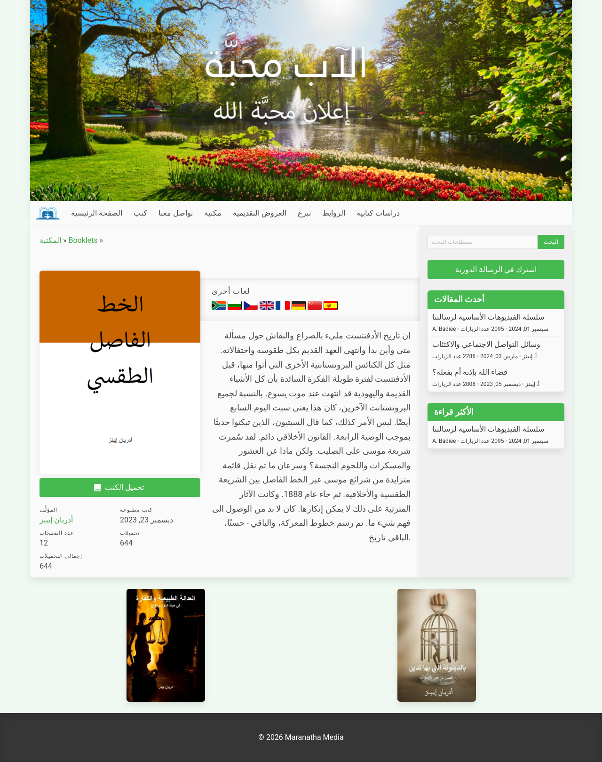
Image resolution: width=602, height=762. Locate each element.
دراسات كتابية (378, 213)
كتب (140, 213)
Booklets (82, 240)
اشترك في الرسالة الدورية (496, 269)
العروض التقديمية (259, 213)
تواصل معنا (175, 213)
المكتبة (50, 240)
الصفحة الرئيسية (96, 213)
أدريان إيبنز (56, 519)
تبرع (304, 213)
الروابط (333, 213)
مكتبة (213, 213)
